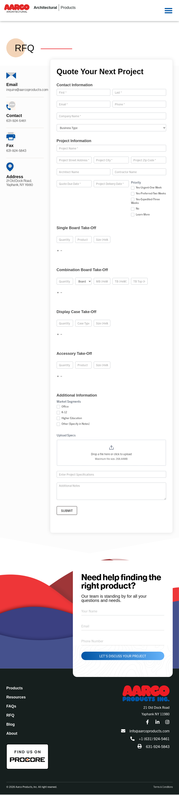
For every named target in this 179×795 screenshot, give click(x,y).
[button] (168, 10)
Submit (67, 511)
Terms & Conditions (163, 787)
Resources (16, 697)
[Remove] (61, 250)
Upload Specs (66, 435)
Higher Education (69, 418)
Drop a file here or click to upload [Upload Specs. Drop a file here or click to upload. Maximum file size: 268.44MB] (111, 454)
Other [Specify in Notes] (73, 424)
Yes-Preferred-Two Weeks (148, 193)
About (11, 734)
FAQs (11, 707)
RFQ (10, 716)
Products (14, 688)
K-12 (62, 412)
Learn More (140, 215)
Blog (10, 725)
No (135, 209)
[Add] (58, 250)
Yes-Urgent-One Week (146, 188)
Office (63, 407)
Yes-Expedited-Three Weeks (145, 201)
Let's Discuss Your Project (122, 656)
